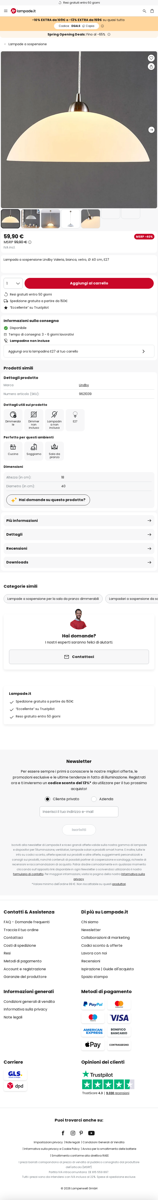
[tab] (40, 944)
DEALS (76, 26)
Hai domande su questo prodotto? (52, 499)
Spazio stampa (94, 976)
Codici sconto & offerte (101, 945)
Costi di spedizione (20, 945)
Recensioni (16, 548)
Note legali (13, 1017)
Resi (7, 953)
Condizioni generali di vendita (29, 1001)
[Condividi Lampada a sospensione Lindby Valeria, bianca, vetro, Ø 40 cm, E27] (151, 66)
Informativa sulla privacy (25, 1009)
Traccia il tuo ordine (21, 930)
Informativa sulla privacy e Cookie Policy (52, 1149)
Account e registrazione (25, 969)
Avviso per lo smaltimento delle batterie (109, 1149)
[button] (10, 218)
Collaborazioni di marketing (105, 937)
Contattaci (13, 937)
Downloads (17, 562)
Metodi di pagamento (23, 961)
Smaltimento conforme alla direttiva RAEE (80, 1155)
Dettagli (14, 534)
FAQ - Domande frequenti (27, 922)
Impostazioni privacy (48, 1142)
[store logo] (26, 10)
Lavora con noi (94, 953)
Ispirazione (90, 969)
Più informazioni (22, 520)
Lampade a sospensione (28, 44)
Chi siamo (89, 922)
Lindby (84, 385)
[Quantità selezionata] (13, 283)
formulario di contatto (28, 874)
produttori (119, 884)
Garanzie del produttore (25, 976)
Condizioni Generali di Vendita (103, 1142)
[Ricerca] (144, 10)
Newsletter (91, 930)
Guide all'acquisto (118, 969)
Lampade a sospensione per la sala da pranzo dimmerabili (53, 598)
